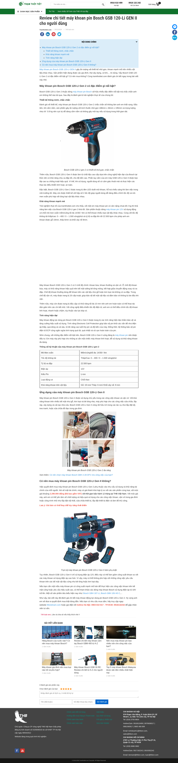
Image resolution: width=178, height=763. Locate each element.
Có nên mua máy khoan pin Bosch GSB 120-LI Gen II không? (69, 65)
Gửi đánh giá (102, 702)
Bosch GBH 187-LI (91, 593)
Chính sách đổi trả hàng (76, 712)
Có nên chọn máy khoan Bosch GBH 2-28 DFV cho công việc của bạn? (81, 475)
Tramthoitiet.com (45, 30)
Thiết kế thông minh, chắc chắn (60, 51)
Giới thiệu (100, 712)
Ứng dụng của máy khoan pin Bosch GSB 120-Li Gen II (67, 61)
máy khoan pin (121, 335)
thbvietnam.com (54, 605)
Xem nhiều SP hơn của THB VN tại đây (73, 11)
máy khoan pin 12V (114, 209)
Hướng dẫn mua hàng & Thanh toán (81, 716)
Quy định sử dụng (103, 716)
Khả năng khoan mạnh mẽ (57, 54)
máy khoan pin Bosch (82, 92)
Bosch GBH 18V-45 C (110, 593)
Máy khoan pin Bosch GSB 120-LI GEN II (57, 69)
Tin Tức (52, 11)
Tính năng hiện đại (54, 58)
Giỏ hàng (154, 4)
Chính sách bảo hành (75, 719)
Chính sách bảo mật (74, 723)
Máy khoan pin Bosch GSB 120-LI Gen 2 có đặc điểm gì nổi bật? (70, 47)
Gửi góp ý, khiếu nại (104, 719)
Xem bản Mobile (102, 723)
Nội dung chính (89, 42)
